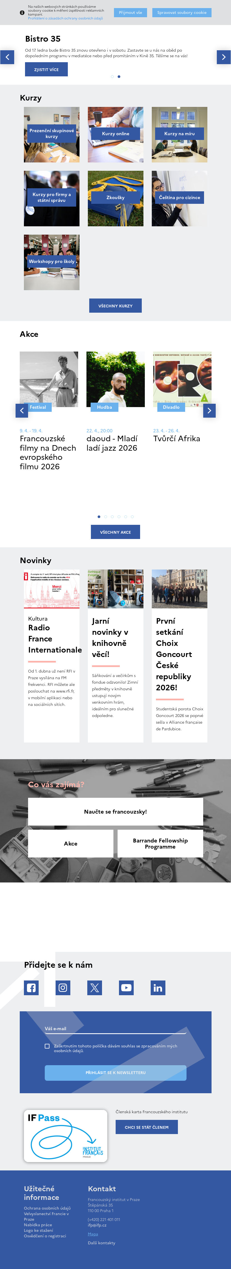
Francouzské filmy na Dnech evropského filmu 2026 (48, 452)
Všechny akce (115, 532)
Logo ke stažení (38, 1230)
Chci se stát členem (147, 1127)
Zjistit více (46, 70)
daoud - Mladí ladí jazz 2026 (111, 443)
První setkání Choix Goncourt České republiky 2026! (174, 654)
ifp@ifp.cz (97, 1225)
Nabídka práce (38, 1225)
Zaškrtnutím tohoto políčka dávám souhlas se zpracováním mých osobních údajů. (115, 1048)
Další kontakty (101, 1243)
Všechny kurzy (115, 306)
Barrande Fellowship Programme (160, 843)
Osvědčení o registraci (45, 1236)
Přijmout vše (130, 13)
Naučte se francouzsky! (115, 811)
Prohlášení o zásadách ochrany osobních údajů (65, 18)
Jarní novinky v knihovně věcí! (110, 637)
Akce (71, 843)
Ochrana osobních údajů (47, 1208)
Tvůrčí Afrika (176, 438)
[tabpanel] (115, 50)
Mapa (93, 1234)
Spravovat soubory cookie (182, 13)
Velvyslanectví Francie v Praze (46, 1216)
